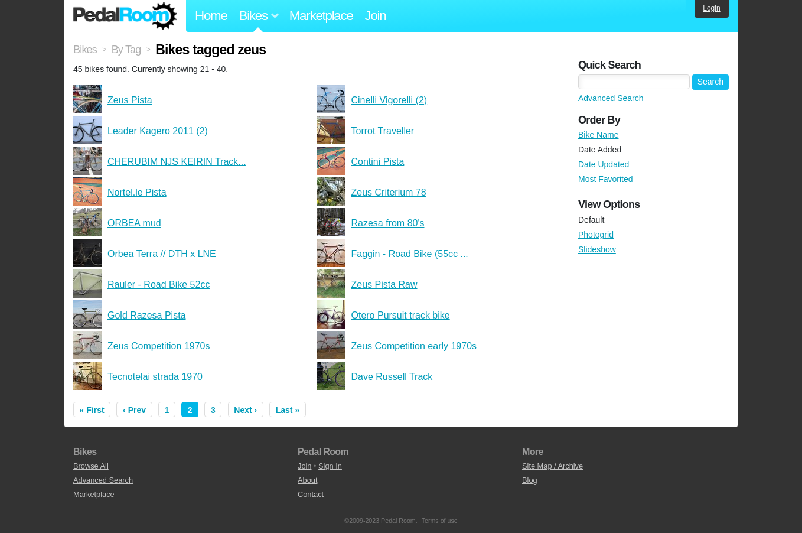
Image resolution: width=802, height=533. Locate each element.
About (307, 480)
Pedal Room (125, 16)
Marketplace (321, 15)
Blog (529, 480)
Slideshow (597, 249)
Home (211, 15)
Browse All (91, 466)
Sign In (330, 466)
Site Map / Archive (552, 466)
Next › (245, 410)
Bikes (85, 50)
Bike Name (598, 134)
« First (92, 410)
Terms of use (440, 520)
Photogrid (596, 234)
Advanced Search (611, 98)
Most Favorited (605, 179)
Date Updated (603, 164)
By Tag (126, 50)
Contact (311, 494)
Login (711, 8)
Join (375, 15)
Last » (287, 410)
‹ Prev (134, 410)
